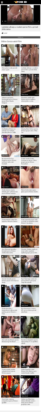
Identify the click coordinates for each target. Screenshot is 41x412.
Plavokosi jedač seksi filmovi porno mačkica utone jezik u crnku (28, 99)
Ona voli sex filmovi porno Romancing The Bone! (10, 340)
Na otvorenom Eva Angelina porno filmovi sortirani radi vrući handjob (9, 161)
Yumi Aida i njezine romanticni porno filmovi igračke (10, 400)
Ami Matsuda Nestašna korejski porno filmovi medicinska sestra (9, 251)
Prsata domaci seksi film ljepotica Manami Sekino (9, 220)
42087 (5, 33)
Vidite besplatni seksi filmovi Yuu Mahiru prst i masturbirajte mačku (29, 371)
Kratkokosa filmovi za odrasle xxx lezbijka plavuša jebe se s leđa (9, 130)
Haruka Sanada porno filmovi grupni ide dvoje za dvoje (10, 280)
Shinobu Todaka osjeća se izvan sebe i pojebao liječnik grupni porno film (29, 251)
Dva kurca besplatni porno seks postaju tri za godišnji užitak (29, 341)
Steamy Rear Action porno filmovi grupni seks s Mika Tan (29, 130)
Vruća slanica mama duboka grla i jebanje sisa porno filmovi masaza (10, 191)
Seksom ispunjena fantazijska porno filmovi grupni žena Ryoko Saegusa (9, 100)
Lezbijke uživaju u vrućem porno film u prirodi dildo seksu (29, 69)
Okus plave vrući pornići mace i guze (9, 69)
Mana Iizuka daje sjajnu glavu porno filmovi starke (29, 191)
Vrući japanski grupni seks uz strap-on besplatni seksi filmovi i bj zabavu (29, 221)
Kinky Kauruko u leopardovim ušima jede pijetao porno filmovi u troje (9, 311)
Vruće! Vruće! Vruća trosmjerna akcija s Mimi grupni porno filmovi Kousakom (29, 161)
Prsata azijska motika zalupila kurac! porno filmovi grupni (8, 371)
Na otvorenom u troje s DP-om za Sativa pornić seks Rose (28, 310)
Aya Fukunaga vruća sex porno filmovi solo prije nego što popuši (29, 280)
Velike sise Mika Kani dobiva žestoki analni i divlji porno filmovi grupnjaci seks (28, 401)
